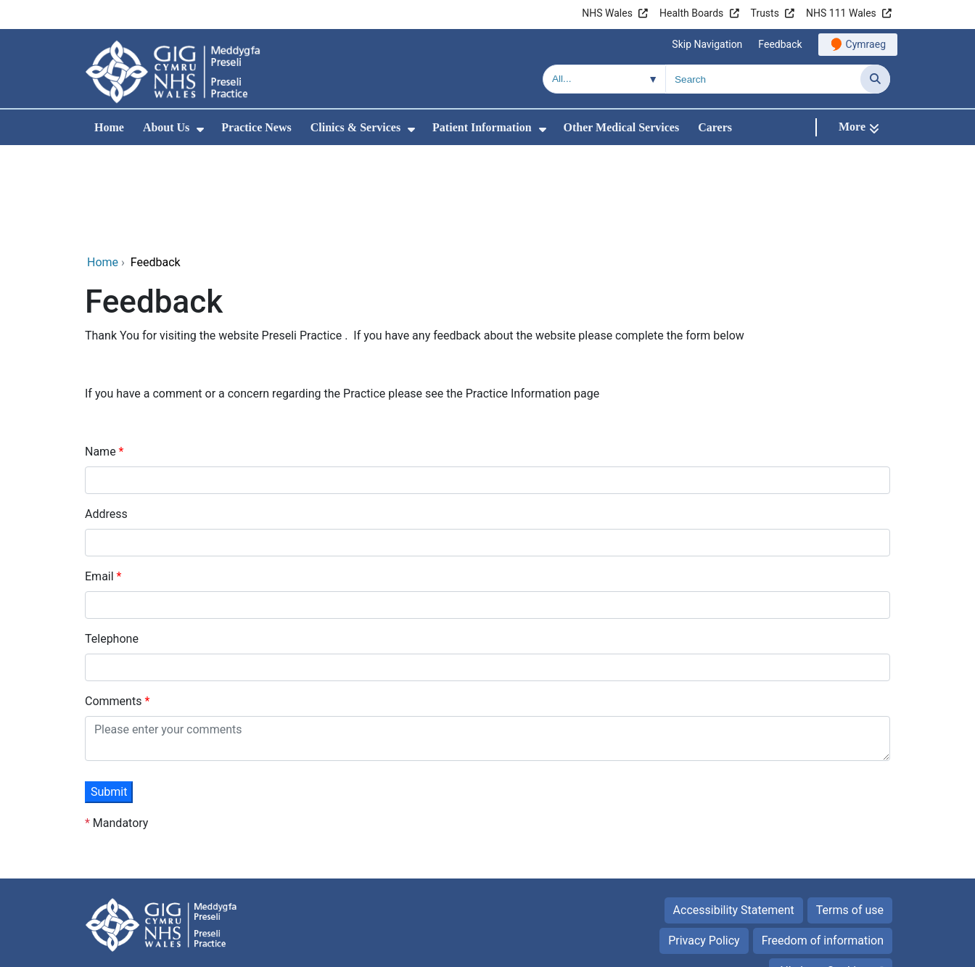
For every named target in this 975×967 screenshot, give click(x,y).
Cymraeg (866, 44)
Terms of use (850, 813)
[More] (859, 127)
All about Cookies (823, 874)
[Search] (875, 79)
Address (106, 417)
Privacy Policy (704, 843)
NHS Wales (607, 13)
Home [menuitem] (109, 127)
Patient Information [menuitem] (481, 127)
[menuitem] (200, 129)
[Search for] (763, 79)
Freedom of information (823, 843)
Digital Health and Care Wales (799, 948)
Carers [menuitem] (715, 127)
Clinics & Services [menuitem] (355, 127)
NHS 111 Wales (841, 13)
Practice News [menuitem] (256, 127)
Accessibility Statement (733, 813)
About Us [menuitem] (166, 127)
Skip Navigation (707, 44)
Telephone (112, 541)
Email (101, 479)
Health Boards (691, 13)
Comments (114, 604)
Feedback (780, 44)
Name (102, 354)
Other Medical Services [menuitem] (622, 127)
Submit (109, 694)
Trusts (765, 13)
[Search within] (604, 79)
